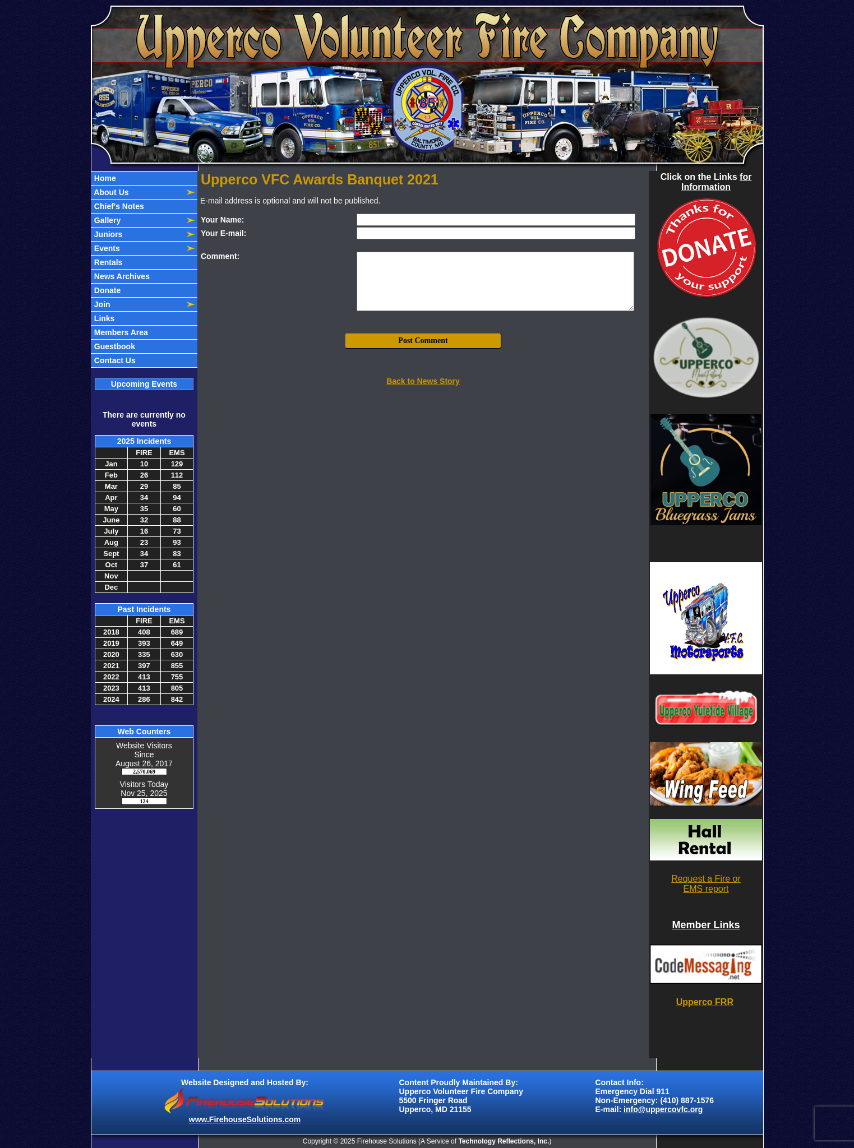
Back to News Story (423, 381)
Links (103, 318)
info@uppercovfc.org (663, 1109)
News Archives (121, 276)
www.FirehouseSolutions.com (245, 1119)
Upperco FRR (704, 1002)
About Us (110, 192)
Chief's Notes (118, 206)
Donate (106, 290)
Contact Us (114, 360)
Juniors (107, 234)
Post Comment (422, 340)
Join (101, 304)
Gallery (106, 220)
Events (106, 248)
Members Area (120, 332)
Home (104, 178)
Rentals (107, 262)
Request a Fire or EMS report (706, 884)
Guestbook (113, 346)
